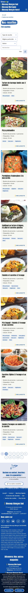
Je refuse (8, 590)
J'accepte (19, 590)
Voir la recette (20, 100)
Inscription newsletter (14, 484)
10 (18, 457)
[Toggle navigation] (26, 10)
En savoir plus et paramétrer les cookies (14, 586)
